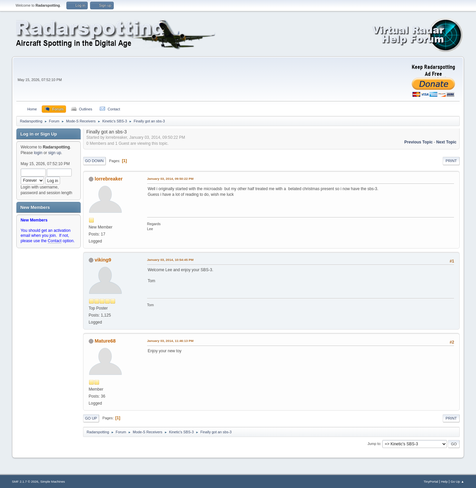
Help (444, 481)
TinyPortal (431, 481)
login (38, 152)
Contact (54, 240)
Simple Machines (52, 481)
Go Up (91, 418)
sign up (54, 152)
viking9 (103, 260)
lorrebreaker (109, 178)
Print (451, 161)
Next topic (446, 142)
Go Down (94, 161)
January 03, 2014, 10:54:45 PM (170, 260)
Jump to (374, 444)
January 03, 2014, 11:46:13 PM (170, 341)
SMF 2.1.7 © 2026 (25, 481)
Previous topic (418, 142)
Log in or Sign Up (38, 133)
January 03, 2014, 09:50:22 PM (170, 178)
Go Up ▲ (457, 481)
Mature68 (105, 341)
